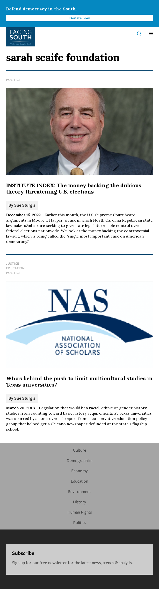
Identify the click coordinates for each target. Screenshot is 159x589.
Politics (13, 79)
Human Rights (79, 512)
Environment (79, 491)
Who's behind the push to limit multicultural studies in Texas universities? (79, 381)
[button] (151, 33)
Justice (12, 263)
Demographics (79, 460)
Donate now (79, 17)
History (79, 502)
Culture (79, 450)
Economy (79, 470)
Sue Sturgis (24, 205)
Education (15, 268)
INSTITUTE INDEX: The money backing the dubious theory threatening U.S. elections (73, 188)
